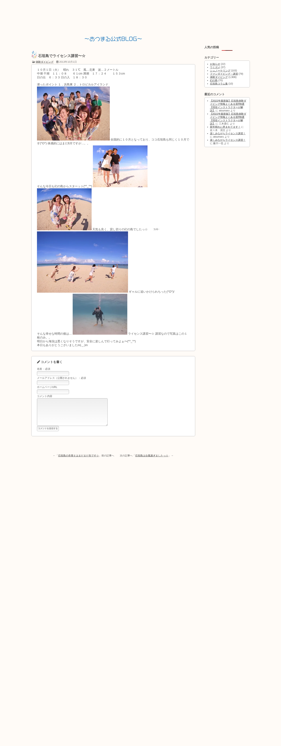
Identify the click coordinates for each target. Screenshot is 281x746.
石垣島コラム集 (219, 83)
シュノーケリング (220, 70)
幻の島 (214, 80)
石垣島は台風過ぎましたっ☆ (151, 461)
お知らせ (215, 64)
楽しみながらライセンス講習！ (228, 133)
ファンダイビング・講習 (224, 73)
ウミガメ (215, 67)
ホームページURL (47, 387)
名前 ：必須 (43, 368)
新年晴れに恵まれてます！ (225, 126)
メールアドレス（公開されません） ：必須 (61, 377)
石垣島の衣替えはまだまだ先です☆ (78, 461)
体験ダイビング (45, 61)
